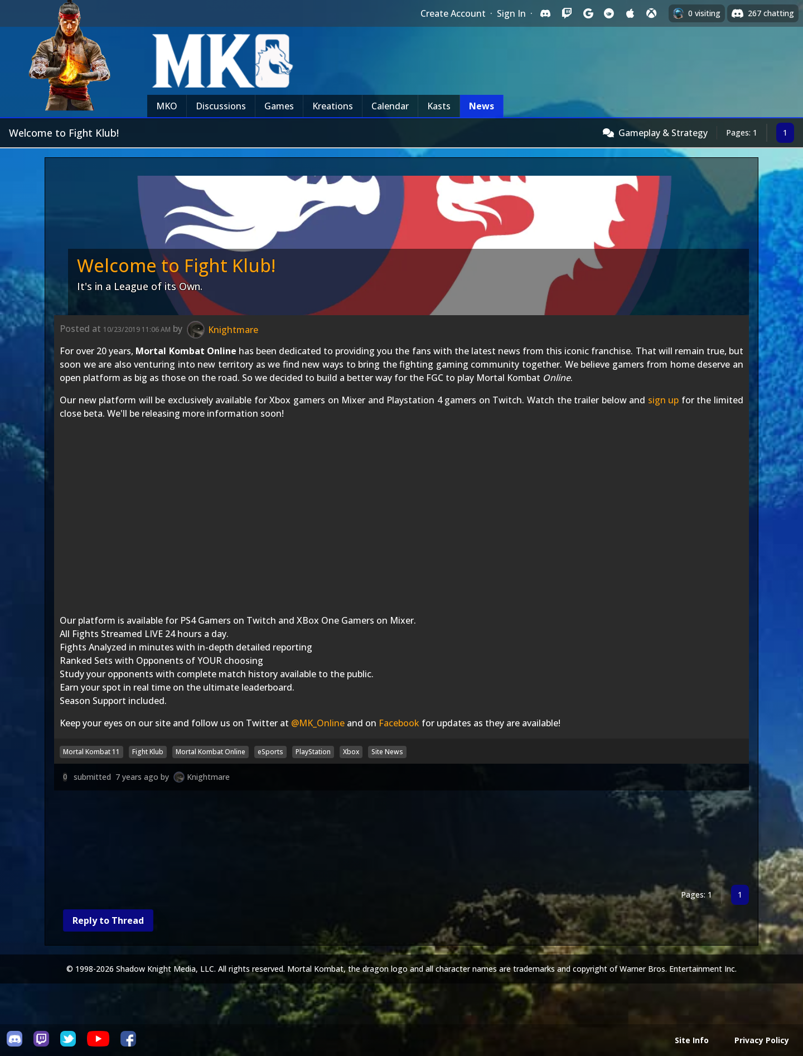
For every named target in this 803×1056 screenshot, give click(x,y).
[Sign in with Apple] (630, 13)
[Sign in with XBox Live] (651, 13)
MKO (166, 106)
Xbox (351, 751)
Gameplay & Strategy (663, 133)
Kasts (439, 106)
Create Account (453, 13)
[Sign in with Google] (587, 13)
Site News (387, 751)
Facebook (399, 723)
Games (279, 106)
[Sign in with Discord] (545, 13)
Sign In (511, 13)
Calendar (390, 106)
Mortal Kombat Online (210, 751)
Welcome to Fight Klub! (176, 265)
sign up (663, 400)
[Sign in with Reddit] (609, 13)
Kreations (332, 106)
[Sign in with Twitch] (566, 13)
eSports (270, 751)
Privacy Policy (761, 1040)
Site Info (692, 1040)
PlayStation (313, 751)
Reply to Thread (108, 920)
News (481, 106)
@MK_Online (318, 723)
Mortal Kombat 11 (91, 751)
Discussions (221, 106)
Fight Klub (147, 751)
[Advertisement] (388, 840)
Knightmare (208, 776)
